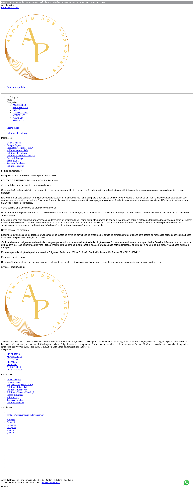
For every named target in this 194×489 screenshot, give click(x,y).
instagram (11, 425)
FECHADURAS (20, 107)
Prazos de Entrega (15, 158)
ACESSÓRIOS (20, 105)
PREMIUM (18, 118)
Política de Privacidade (17, 150)
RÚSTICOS (18, 120)
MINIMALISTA (20, 112)
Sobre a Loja (13, 161)
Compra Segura (14, 145)
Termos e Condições (16, 163)
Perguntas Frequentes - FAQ (20, 148)
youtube (10, 430)
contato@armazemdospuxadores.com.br (25, 415)
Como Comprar (14, 142)
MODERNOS (19, 115)
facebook (11, 420)
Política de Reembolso (17, 133)
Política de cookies (15, 166)
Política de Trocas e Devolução (21, 155)
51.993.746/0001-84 (51, 482)
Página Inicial (13, 128)
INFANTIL (18, 110)
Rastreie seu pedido (10, 7)
